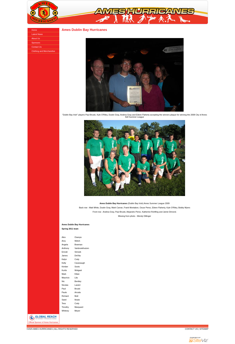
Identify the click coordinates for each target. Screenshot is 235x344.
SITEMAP (204, 329)
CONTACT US (191, 329)
